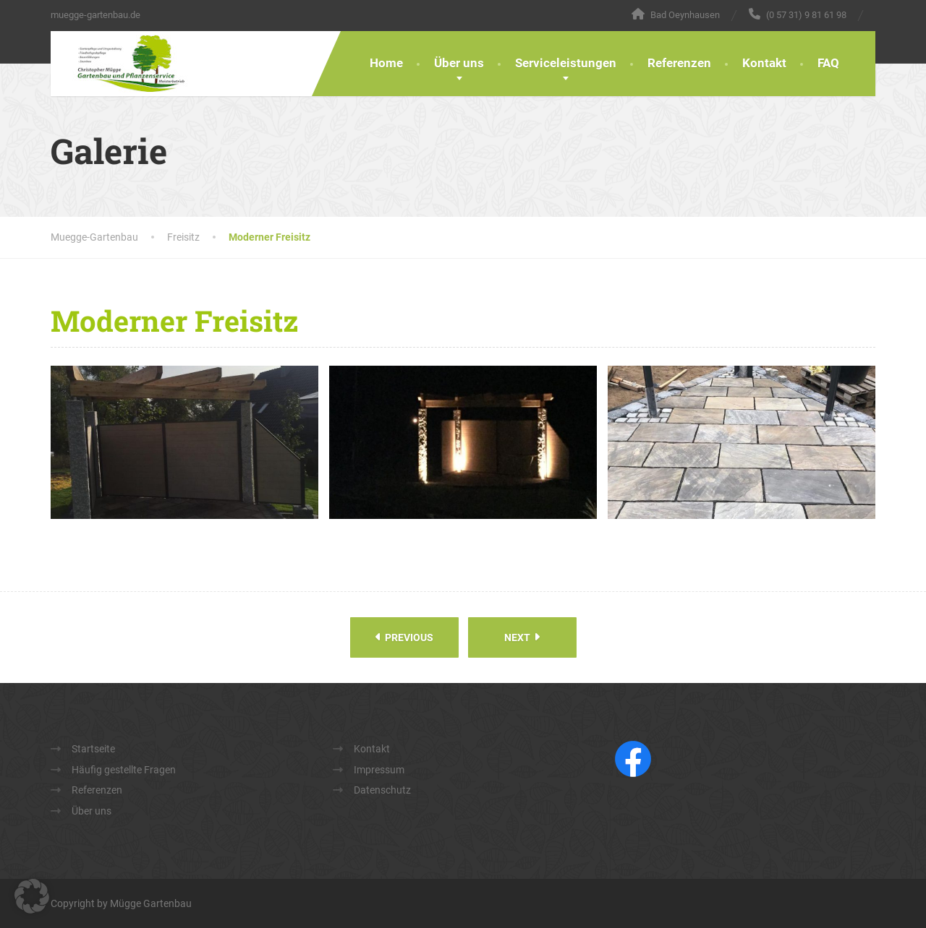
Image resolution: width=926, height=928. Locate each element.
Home (386, 63)
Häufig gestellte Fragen (124, 770)
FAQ (828, 63)
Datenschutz (382, 790)
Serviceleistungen (565, 63)
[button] (32, 896)
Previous (404, 637)
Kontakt (764, 63)
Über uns (459, 63)
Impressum (379, 770)
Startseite (93, 749)
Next (522, 637)
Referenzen (679, 63)
